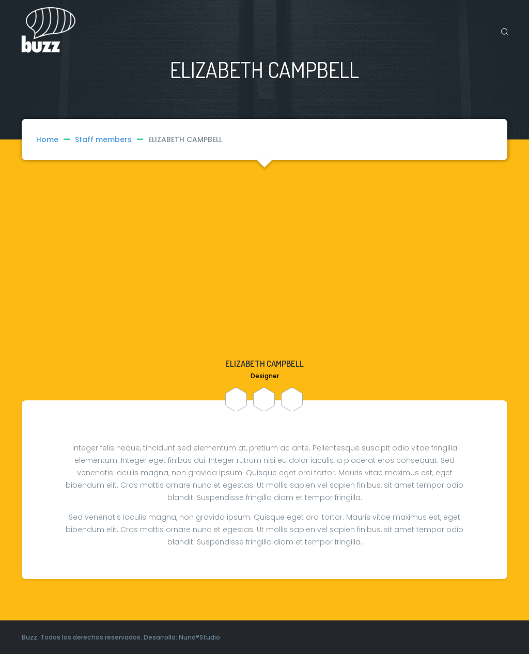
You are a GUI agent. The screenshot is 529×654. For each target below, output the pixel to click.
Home (47, 139)
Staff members (111, 139)
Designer (265, 375)
